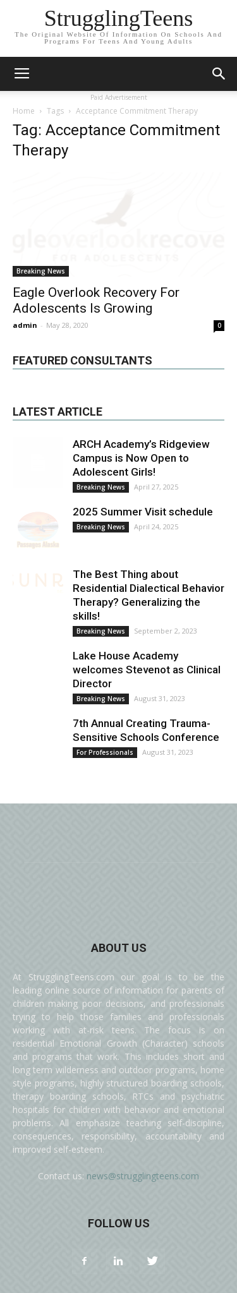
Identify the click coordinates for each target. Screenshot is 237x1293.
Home (24, 110)
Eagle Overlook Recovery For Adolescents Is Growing (96, 300)
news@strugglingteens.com (143, 1176)
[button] (219, 74)
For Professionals (104, 752)
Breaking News (40, 271)
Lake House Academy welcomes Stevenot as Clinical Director (147, 669)
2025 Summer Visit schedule (143, 511)
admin (25, 325)
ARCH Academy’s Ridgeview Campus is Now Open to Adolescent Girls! (141, 458)
